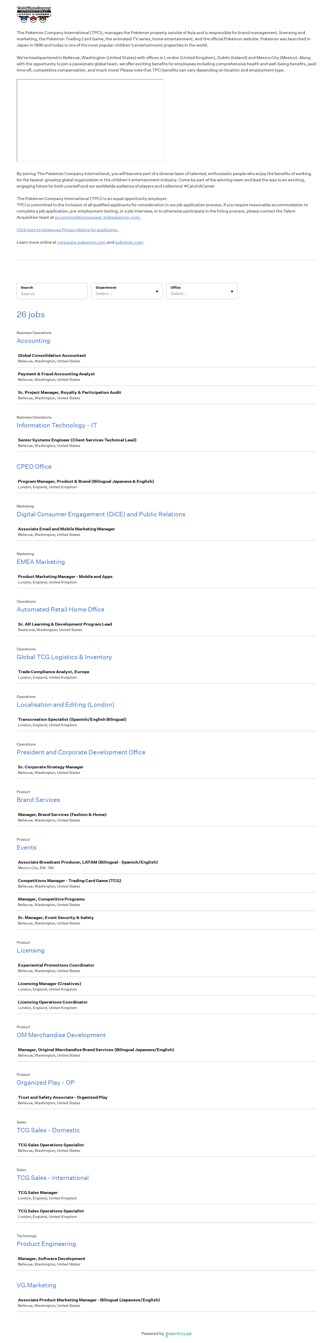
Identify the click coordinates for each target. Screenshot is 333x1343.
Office (176, 287)
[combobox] (96, 294)
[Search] (52, 294)
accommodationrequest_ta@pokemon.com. (98, 217)
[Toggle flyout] (157, 291)
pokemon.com (129, 242)
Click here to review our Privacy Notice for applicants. (68, 229)
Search (27, 287)
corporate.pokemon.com (82, 242)
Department (106, 287)
